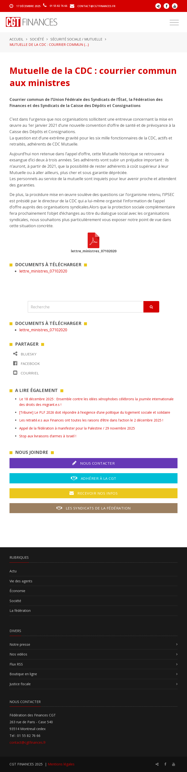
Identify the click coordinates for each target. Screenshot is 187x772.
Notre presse (19, 644)
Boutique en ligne (23, 674)
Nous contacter (93, 463)
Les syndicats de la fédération (93, 508)
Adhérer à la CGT (93, 478)
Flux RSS (16, 664)
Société (37, 39)
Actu (13, 571)
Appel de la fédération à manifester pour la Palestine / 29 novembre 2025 (77, 428)
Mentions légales (61, 764)
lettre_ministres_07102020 (43, 271)
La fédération (20, 610)
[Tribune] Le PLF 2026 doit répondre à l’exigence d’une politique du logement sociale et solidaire (94, 412)
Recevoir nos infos (93, 493)
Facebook (26, 363)
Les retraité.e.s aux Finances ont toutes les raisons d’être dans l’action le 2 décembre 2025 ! (91, 420)
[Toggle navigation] (174, 23)
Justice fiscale (20, 684)
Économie (17, 590)
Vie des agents (20, 581)
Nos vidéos (18, 654)
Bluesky (25, 353)
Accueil (16, 39)
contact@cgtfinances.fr (96, 6)
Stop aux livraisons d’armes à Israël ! (47, 436)
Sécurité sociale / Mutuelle (76, 39)
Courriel (26, 372)
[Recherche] (86, 307)
